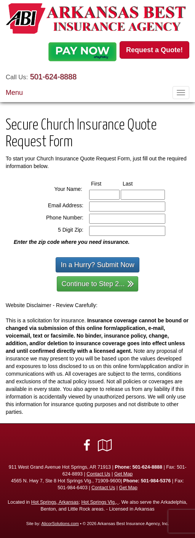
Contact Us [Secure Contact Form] (98, 474)
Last (135, 183)
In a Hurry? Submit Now (97, 265)
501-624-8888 (53, 76)
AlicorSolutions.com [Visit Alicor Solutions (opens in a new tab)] (60, 523)
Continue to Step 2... (98, 283)
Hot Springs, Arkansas (55, 502)
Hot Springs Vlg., (99, 502)
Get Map (123, 474)
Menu (14, 92)
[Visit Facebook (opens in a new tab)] (87, 445)
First (103, 183)
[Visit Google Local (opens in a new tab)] (105, 445)
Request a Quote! (154, 50)
